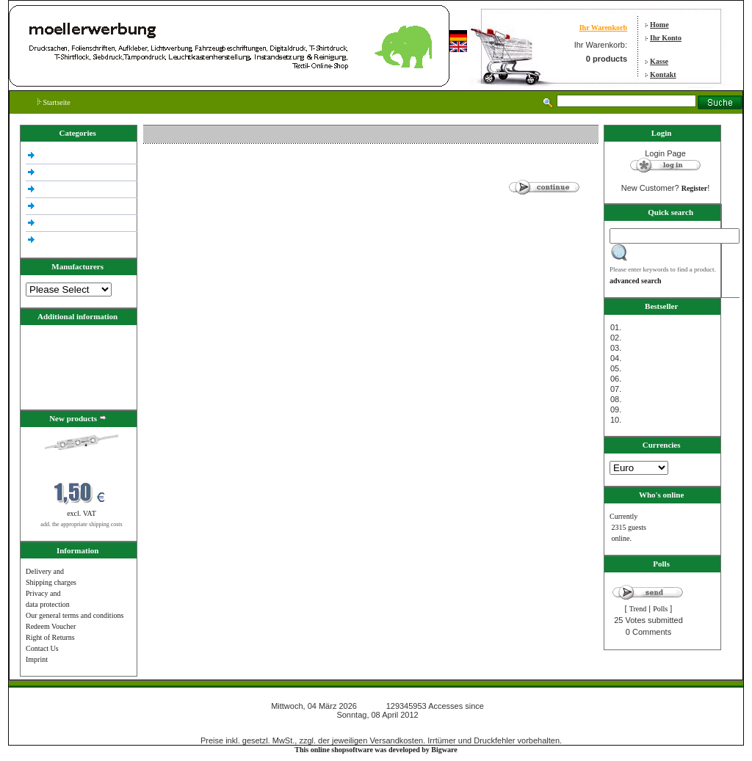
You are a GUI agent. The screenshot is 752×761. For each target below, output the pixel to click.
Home (659, 25)
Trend (638, 609)
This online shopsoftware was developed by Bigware (375, 750)
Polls (660, 609)
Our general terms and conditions (74, 615)
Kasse (659, 61)
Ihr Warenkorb (603, 27)
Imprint (37, 659)
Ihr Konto (666, 38)
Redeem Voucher (51, 626)
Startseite (53, 102)
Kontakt (663, 74)
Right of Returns (50, 637)
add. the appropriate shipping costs (81, 524)
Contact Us (42, 648)
